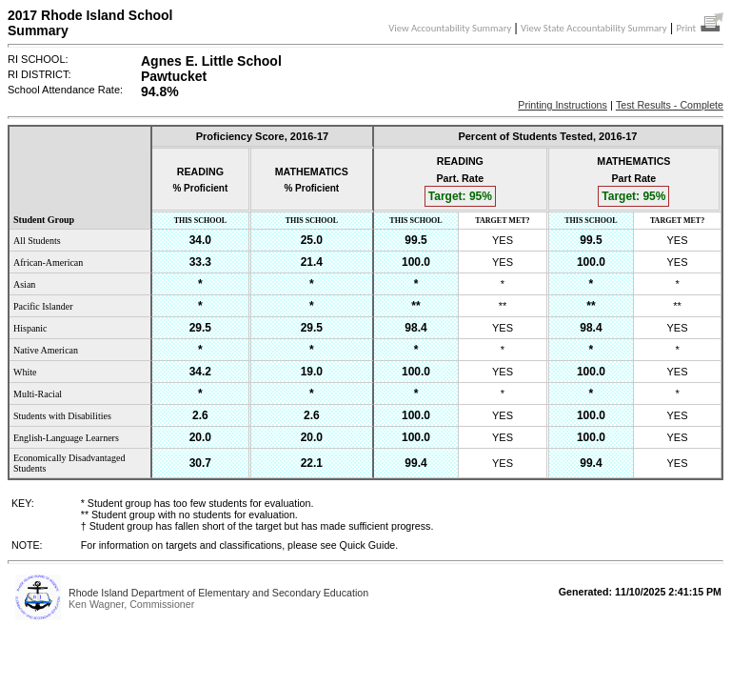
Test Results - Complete (669, 105)
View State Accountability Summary (594, 28)
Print (699, 28)
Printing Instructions (562, 105)
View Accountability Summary (449, 28)
